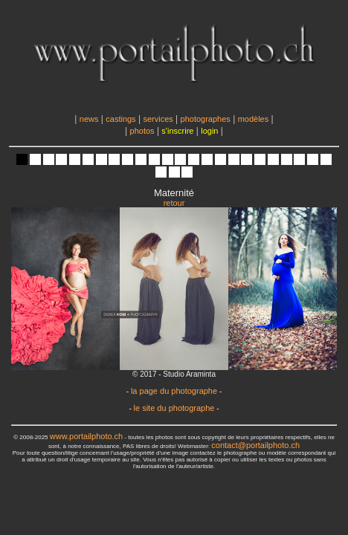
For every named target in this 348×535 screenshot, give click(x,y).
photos (142, 130)
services (158, 118)
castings (120, 118)
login (209, 130)
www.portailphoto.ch (86, 436)
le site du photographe (174, 407)
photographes (206, 118)
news (89, 118)
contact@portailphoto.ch (255, 445)
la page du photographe (174, 390)
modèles (253, 118)
